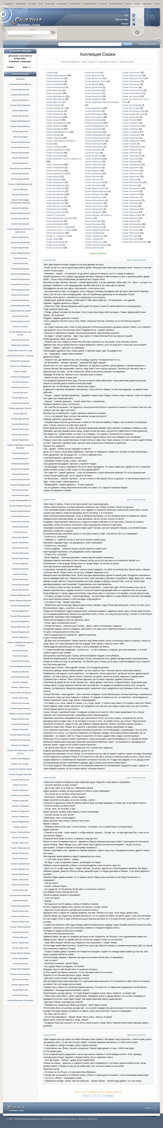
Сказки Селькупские (20, 795)
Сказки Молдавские (20, 621)
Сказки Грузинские (20, 387)
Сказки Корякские (20, 548)
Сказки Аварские (20, 163)
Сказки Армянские (20, 237)
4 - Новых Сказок (87, 62)
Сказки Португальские (20, 735)
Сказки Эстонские (20, 979)
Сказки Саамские (20, 790)
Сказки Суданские (20, 816)
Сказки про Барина (20, 745)
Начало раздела (70, 62)
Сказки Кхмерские (20, 569)
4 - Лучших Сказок (125, 62)
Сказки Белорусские (20, 279)
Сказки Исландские (20, 469)
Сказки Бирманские (20, 290)
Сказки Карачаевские (20, 511)
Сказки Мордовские (20, 632)
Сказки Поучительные (20, 740)
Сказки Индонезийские (20, 84)
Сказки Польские (20, 729)
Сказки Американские (20, 213)
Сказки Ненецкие (20, 656)
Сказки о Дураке (20, 682)
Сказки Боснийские (20, 300)
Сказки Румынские (20, 780)
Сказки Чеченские (20, 932)
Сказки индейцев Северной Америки (102, 102)
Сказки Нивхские (20, 111)
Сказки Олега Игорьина (20, 693)
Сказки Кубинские (20, 553)
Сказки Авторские (20, 174)
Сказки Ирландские (20, 464)
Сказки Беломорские (20, 274)
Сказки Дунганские (20, 419)
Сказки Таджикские (20, 822)
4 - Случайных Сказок (106, 62)
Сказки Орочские (20, 698)
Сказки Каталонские (20, 522)
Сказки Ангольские (20, 224)
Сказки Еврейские (20, 424)
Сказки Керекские (20, 527)
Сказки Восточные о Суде (20, 350)
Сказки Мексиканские (20, 616)
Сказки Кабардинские (20, 485)
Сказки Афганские (20, 248)
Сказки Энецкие (20, 137)
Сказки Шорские (20, 964)
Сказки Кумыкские (20, 558)
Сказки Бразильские (20, 306)
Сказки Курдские (20, 563)
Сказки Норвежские (20, 677)
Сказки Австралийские (20, 168)
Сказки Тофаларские (20, 848)
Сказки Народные (20, 637)
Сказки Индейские (20, 440)
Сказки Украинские (20, 885)
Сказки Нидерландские (20, 666)
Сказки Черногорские (20, 927)
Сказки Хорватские (20, 916)
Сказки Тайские (20, 827)
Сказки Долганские (20, 403)
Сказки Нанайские (20, 100)
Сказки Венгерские (20, 340)
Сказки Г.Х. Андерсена (20, 366)
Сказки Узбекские (20, 880)
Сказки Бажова (20, 258)
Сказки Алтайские (20, 208)
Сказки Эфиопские (20, 985)
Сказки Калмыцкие (20, 495)
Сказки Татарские (20, 837)
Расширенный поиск (147, 44)
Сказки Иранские (20, 458)
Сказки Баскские (20, 263)
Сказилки (20, 79)
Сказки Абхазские (20, 158)
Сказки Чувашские (20, 943)
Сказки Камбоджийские (20, 500)
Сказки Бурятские (20, 316)
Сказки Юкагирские (20, 147)
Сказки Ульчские (20, 890)
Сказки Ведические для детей (59, 218)
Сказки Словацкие (20, 806)
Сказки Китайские (20, 537)
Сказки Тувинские (20, 853)
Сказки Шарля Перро (20, 953)
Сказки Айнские (20, 189)
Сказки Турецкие (20, 858)
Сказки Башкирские (20, 269)
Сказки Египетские (20, 429)
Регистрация (12, 36)
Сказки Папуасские (20, 719)
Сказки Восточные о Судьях (20, 356)
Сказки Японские (20, 995)
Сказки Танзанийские (20, 832)
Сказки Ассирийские (20, 242)
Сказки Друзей (20, 414)
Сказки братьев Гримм (20, 311)
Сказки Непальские (20, 661)
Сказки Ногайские (20, 672)
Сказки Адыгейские (20, 179)
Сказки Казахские (20, 490)
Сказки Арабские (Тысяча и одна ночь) (63, 159)
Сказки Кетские (20, 532)
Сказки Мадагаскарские (20, 600)
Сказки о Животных (20, 687)
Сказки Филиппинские (20, 895)
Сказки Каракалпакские (20, 506)
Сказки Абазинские (20, 153)
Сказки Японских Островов (20, 1000)
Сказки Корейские (20, 543)
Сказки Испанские (20, 474)
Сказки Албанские (20, 195)
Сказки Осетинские (20, 703)
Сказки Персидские (20, 724)
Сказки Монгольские (20, 627)
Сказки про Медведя (20, 759)
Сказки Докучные (20, 398)
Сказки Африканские (20, 253)
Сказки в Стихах (20, 327)
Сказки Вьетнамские (20, 361)
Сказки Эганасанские (20, 974)
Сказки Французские (20, 906)
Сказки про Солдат (20, 764)
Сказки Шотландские (20, 969)
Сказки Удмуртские (20, 869)
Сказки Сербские (20, 801)
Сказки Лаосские (20, 579)
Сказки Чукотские (20, 948)
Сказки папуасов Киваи (20, 714)
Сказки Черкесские (20, 922)
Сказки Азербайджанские (20, 184)
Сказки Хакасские (20, 911)
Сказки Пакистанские (20, 708)
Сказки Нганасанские (20, 105)
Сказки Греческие (20, 382)
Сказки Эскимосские (20, 142)
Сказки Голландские (20, 377)
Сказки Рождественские (20, 774)
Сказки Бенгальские (20, 284)
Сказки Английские (20, 219)
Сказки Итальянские (20, 479)
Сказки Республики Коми (20, 769)
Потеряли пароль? (26, 36)
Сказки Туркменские (20, 864)
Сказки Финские (20, 901)
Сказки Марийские (20, 611)
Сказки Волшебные (20, 345)
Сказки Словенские (20, 811)
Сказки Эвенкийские (20, 126)
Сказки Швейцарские (20, 121)
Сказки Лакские (20, 574)
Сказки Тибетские (20, 843)
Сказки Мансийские (20, 95)
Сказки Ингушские (20, 435)
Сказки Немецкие (20, 651)
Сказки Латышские (20, 585)
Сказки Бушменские (20, 321)
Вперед (109, 1096)
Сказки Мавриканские (20, 595)
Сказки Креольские (20, 90)
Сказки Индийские (20, 453)
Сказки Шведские (20, 958)
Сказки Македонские (20, 606)
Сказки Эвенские (20, 131)
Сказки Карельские (20, 516)
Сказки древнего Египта (20, 408)
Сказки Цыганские (20, 116)
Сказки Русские (20, 785)
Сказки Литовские (20, 590)
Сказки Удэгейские (20, 874)
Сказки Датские (20, 392)
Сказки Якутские (20, 990)
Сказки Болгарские (20, 295)
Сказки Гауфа (20, 371)
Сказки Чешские (20, 937)
